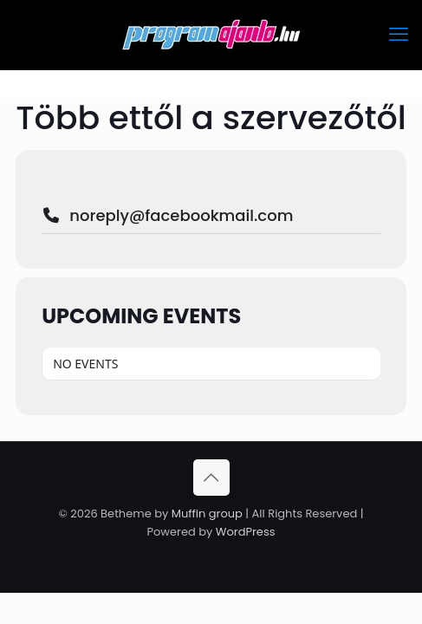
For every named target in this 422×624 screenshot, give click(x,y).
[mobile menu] (398, 34)
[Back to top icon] (211, 477)
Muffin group (207, 513)
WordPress (246, 531)
